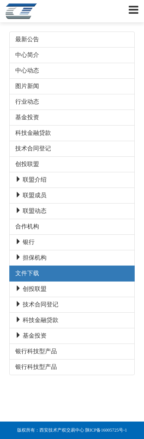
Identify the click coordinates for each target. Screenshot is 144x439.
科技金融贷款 (33, 133)
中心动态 (27, 70)
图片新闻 (27, 86)
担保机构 (31, 257)
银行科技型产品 (36, 351)
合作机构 (27, 226)
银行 (25, 242)
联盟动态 (31, 211)
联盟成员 (31, 195)
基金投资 (27, 117)
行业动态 (27, 101)
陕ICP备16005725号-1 (106, 430)
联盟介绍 (31, 179)
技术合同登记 (33, 148)
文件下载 (27, 273)
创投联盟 (27, 164)
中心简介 (27, 55)
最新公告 (27, 39)
